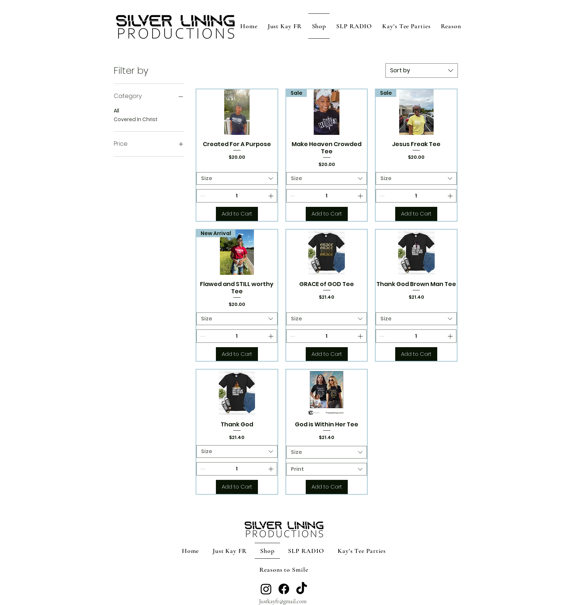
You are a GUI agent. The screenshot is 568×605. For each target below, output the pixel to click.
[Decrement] (201, 195)
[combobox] (421, 70)
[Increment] (271, 195)
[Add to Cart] (237, 214)
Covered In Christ (136, 119)
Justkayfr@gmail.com (282, 601)
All (116, 110)
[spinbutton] (236, 195)
